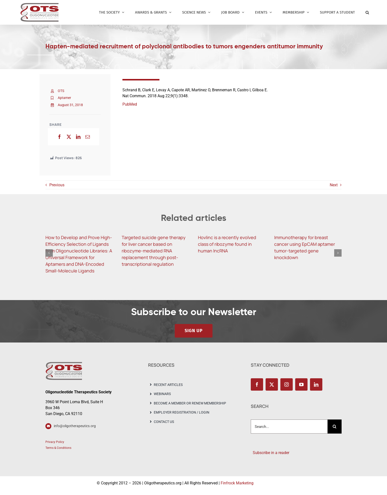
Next (334, 185)
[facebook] (257, 384)
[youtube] (301, 384)
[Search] (335, 426)
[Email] (87, 136)
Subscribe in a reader (270, 452)
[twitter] (272, 384)
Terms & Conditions (58, 448)
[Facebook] (59, 136)
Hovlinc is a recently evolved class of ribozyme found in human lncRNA (227, 244)
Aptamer (64, 98)
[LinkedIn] (78, 136)
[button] (367, 12)
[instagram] (286, 384)
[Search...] (289, 426)
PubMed (129, 104)
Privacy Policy (54, 442)
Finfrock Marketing (237, 483)
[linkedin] (316, 384)
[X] (69, 136)
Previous (56, 185)
